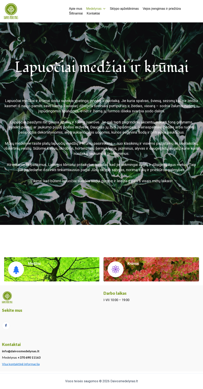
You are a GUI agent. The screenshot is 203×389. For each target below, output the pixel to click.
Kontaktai (93, 13)
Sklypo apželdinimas (124, 8)
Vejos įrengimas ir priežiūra (162, 8)
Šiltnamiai (76, 13)
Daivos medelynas (42, 11)
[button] (104, 9)
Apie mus (75, 8)
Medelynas (96, 9)
